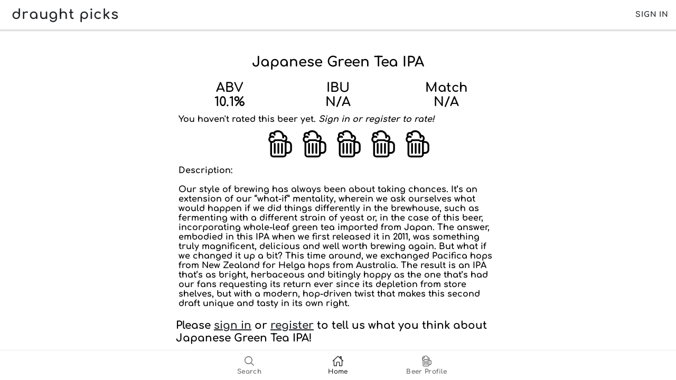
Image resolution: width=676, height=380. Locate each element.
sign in (232, 325)
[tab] (249, 365)
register (292, 325)
